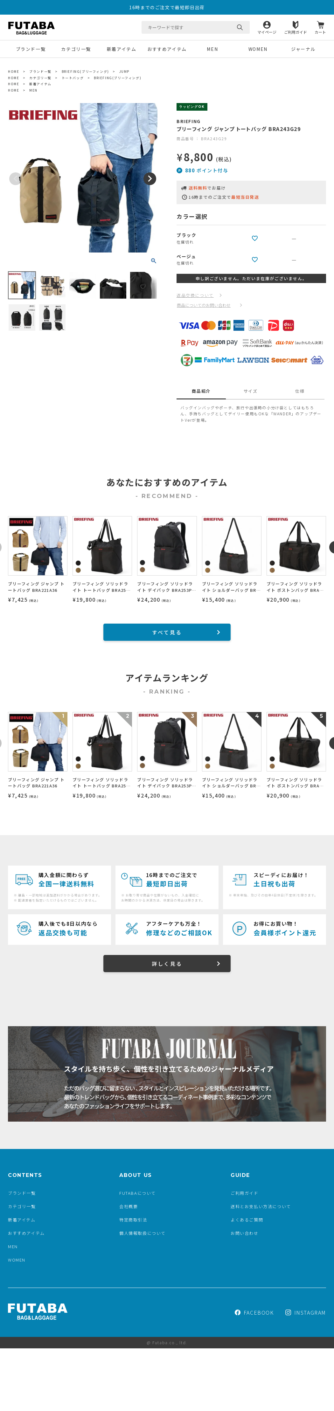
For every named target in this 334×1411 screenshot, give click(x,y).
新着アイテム (121, 49)
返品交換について (195, 295)
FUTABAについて (137, 1193)
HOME (13, 71)
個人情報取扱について (142, 1233)
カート (320, 31)
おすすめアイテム (167, 49)
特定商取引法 (133, 1220)
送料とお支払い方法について (261, 1206)
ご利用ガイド (295, 31)
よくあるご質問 (247, 1220)
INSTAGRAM (305, 1312)
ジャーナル (303, 49)
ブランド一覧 (31, 49)
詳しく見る (167, 963)
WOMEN (258, 49)
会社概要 (128, 1206)
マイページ (266, 31)
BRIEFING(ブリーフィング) (85, 71)
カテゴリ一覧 (76, 49)
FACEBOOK (254, 1312)
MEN (212, 49)
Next (149, 178)
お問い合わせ (245, 1233)
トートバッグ (73, 77)
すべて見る (167, 632)
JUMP (124, 71)
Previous (15, 178)
